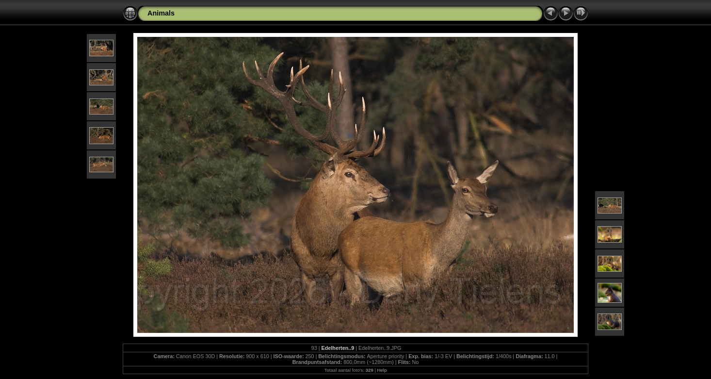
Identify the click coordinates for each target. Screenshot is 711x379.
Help (382, 370)
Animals (161, 13)
